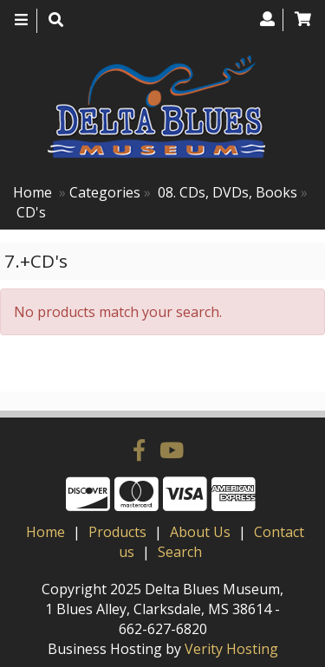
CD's (31, 212)
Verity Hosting (231, 648)
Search (180, 551)
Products (117, 531)
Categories (104, 192)
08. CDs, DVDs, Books (227, 192)
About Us (200, 531)
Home (32, 192)
